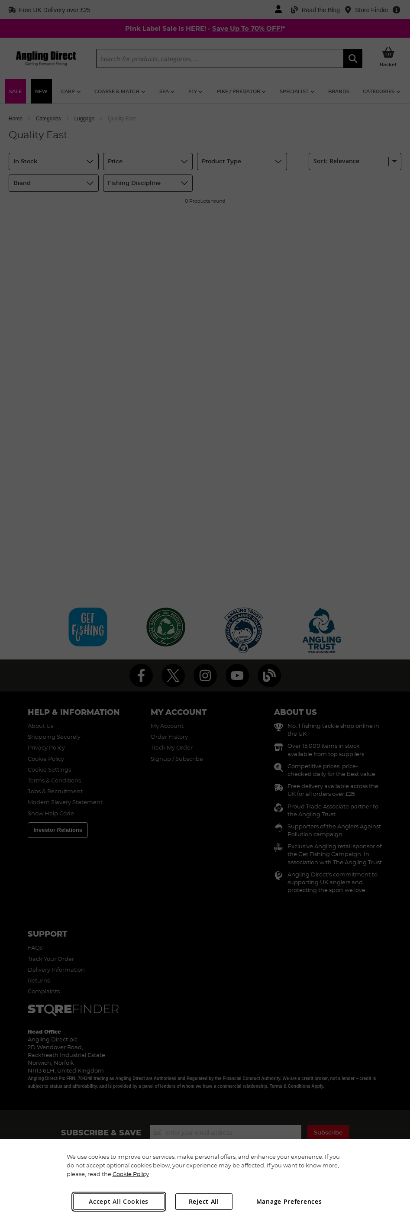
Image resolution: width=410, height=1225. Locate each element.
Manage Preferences (289, 1201)
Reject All (204, 1201)
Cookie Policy (131, 1173)
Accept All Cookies (119, 1201)
